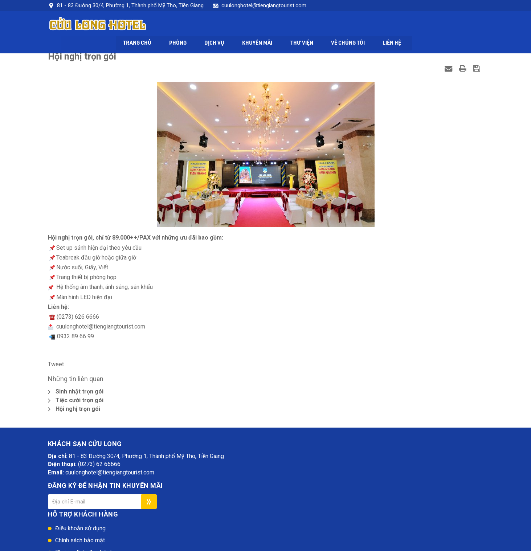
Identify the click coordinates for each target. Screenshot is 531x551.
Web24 (182, 545)
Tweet (56, 366)
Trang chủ (202, 26)
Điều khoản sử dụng (263, 463)
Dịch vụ (281, 26)
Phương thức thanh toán (268, 486)
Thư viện (371, 26)
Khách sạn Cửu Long (122, 545)
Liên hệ (464, 26)
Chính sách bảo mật (263, 474)
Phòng (244, 26)
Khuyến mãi (325, 26)
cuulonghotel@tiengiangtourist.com (263, 5)
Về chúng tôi (418, 26)
